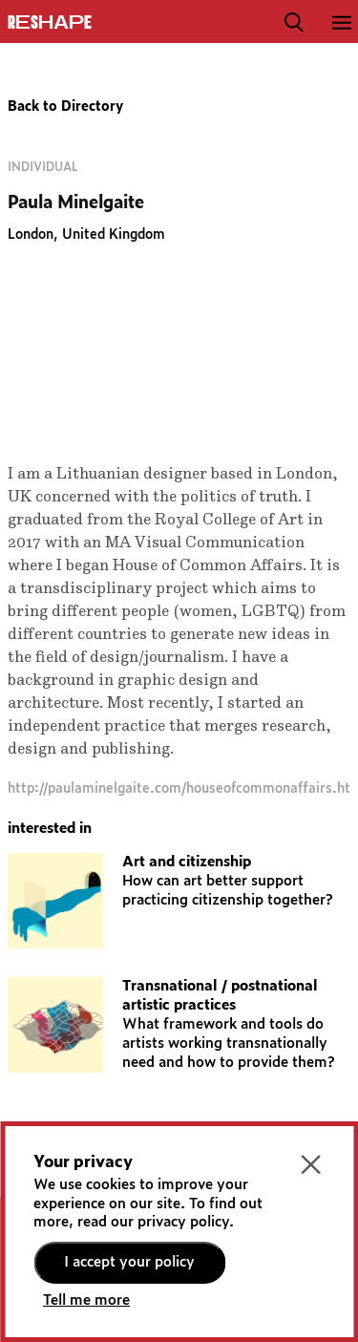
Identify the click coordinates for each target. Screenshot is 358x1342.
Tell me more (86, 1300)
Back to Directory (65, 107)
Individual (43, 167)
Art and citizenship (186, 862)
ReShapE (50, 22)
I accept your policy (129, 1262)
